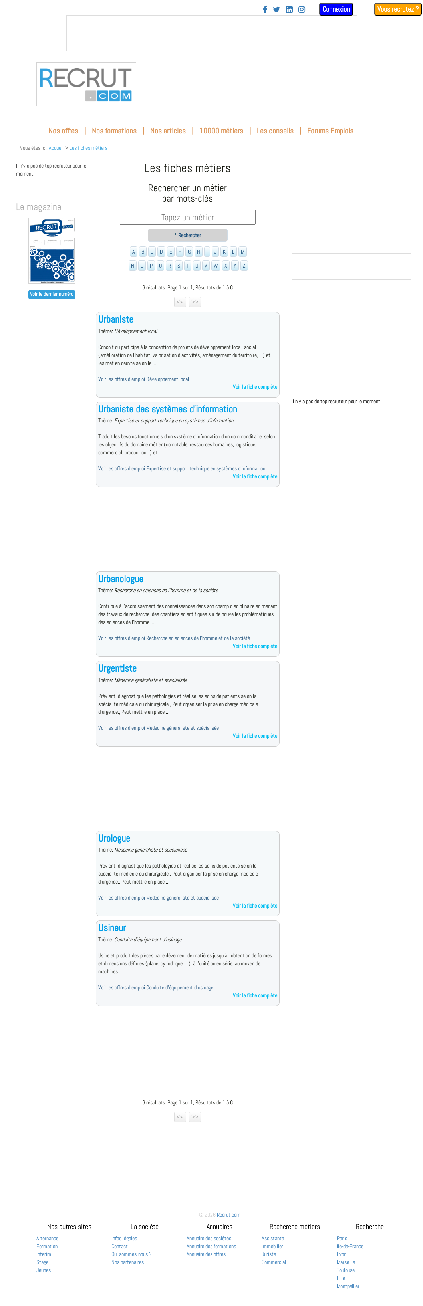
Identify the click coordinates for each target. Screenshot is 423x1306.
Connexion (336, 9)
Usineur (112, 928)
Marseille (346, 1262)
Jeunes (43, 1270)
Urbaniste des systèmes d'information (167, 409)
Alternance (47, 1238)
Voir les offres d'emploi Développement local (143, 378)
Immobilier (272, 1246)
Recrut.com (228, 1214)
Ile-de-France (350, 1246)
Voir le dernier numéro (51, 294)
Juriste (269, 1254)
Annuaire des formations (211, 1246)
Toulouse (346, 1270)
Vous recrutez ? (398, 9)
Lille (341, 1278)
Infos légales (124, 1238)
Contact (119, 1246)
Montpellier (348, 1286)
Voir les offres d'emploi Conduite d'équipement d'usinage (155, 987)
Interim (43, 1254)
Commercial (274, 1262)
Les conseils (275, 131)
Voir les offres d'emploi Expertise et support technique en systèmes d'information (181, 468)
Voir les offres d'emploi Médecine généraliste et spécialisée (158, 727)
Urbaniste (115, 319)
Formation (47, 1246)
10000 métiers (221, 131)
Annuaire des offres (206, 1254)
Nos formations (114, 131)
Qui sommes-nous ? (131, 1254)
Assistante (273, 1238)
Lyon (341, 1254)
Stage (42, 1262)
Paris (342, 1238)
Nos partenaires (127, 1262)
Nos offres (63, 131)
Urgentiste (117, 668)
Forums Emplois (330, 131)
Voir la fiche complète (255, 386)
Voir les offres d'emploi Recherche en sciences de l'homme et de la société (174, 638)
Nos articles (168, 131)
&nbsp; (211, 33)
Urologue (114, 838)
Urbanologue (120, 579)
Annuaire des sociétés (209, 1238)
